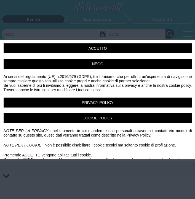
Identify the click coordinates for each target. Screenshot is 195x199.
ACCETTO (97, 48)
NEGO (97, 64)
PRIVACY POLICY (97, 102)
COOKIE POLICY (97, 118)
